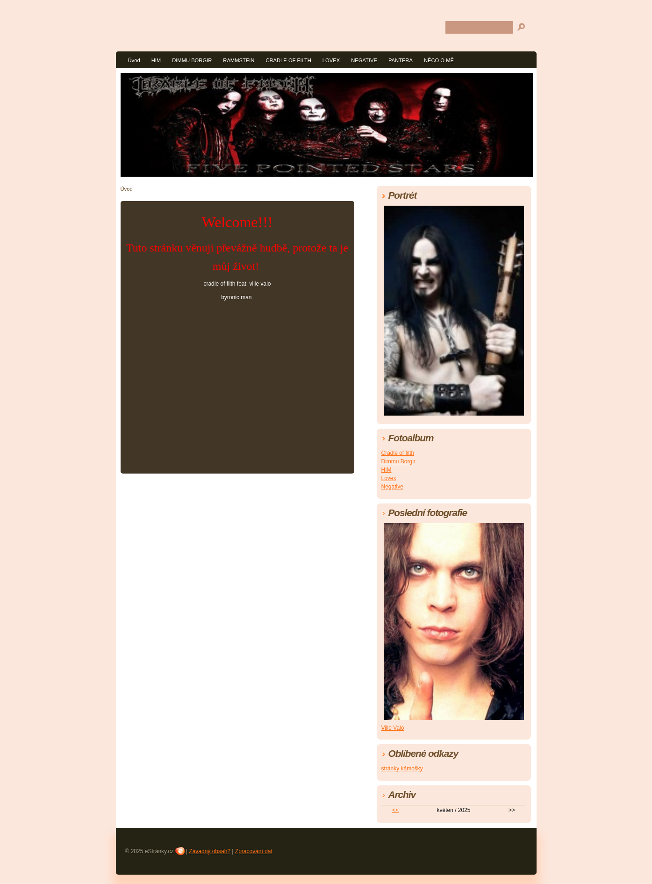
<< (395, 810)
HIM (156, 60)
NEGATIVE (364, 60)
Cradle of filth (398, 453)
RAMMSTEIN (238, 60)
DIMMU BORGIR (192, 60)
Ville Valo (392, 728)
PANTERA (400, 60)
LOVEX (331, 60)
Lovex (388, 478)
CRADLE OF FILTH (288, 60)
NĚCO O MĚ (439, 60)
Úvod (134, 60)
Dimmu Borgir (398, 461)
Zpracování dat (253, 851)
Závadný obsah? (209, 851)
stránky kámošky (402, 768)
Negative (392, 486)
